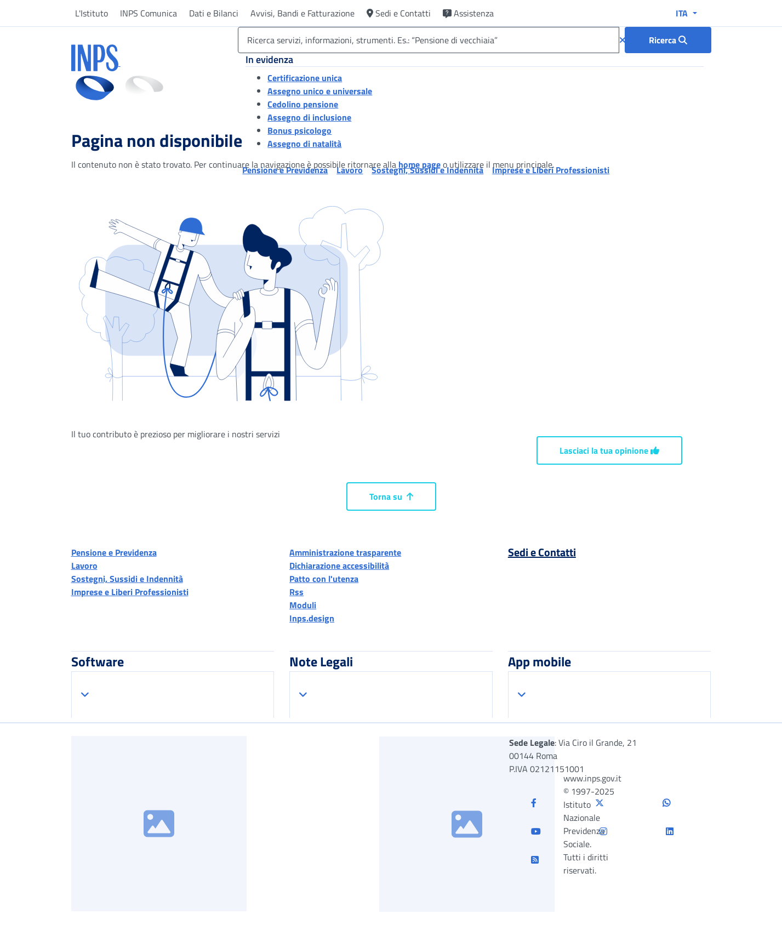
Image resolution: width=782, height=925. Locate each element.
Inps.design (311, 618)
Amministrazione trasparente (345, 552)
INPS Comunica (148, 13)
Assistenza (468, 13)
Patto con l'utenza (323, 578)
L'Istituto (91, 13)
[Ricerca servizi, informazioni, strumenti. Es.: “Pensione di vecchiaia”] (428, 40)
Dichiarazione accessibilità (339, 565)
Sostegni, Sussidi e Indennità (127, 578)
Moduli (302, 605)
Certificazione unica (304, 77)
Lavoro (84, 565)
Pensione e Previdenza (114, 552)
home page (419, 164)
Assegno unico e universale (319, 91)
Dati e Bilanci (213, 13)
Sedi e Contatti (399, 13)
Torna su (391, 496)
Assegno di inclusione (309, 117)
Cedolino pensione (302, 104)
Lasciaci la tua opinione (609, 450)
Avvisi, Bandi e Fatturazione (302, 13)
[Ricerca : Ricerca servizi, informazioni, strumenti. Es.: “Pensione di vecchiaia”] (668, 40)
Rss (296, 591)
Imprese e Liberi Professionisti (130, 591)
